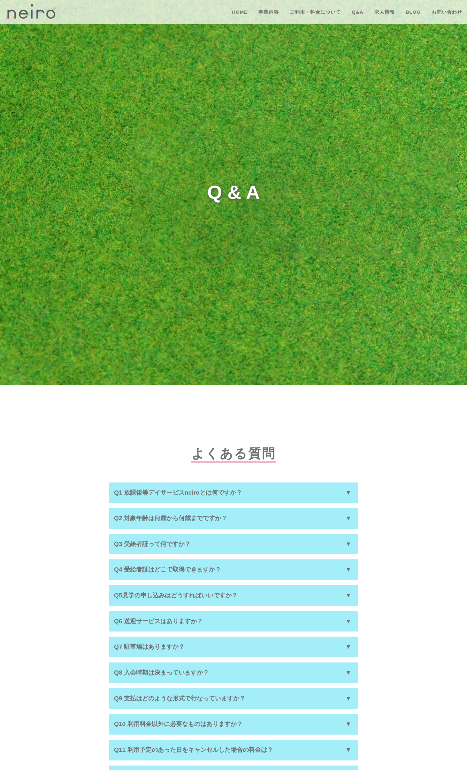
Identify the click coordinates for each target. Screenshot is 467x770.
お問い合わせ (447, 12)
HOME (240, 12)
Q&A (357, 12)
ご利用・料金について (315, 12)
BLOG (413, 12)
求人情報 (384, 12)
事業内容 (268, 12)
